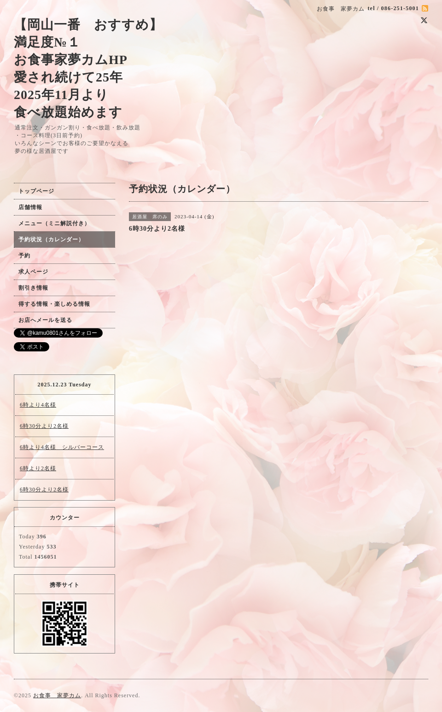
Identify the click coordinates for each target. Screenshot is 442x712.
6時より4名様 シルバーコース (62, 447)
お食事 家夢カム (57, 695)
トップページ (36, 191)
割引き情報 (33, 288)
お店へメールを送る (45, 320)
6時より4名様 (38, 405)
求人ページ (33, 271)
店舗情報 (30, 207)
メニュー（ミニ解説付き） (54, 223)
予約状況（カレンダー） (51, 239)
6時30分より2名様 (44, 426)
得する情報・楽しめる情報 (54, 304)
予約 (24, 255)
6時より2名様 (38, 468)
